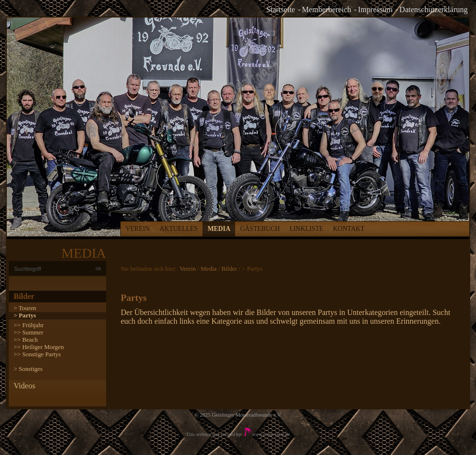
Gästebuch (260, 228)
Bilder (24, 296)
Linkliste (306, 228)
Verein (138, 228)
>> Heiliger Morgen (39, 347)
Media (218, 228)
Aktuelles (179, 228)
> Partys (25, 315)
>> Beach (26, 339)
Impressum (375, 9)
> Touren (25, 308)
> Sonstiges (28, 369)
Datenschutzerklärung (434, 9)
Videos (24, 386)
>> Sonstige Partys (37, 354)
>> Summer (28, 332)
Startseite (280, 9)
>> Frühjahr (29, 325)
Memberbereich (326, 9)
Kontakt (349, 228)
